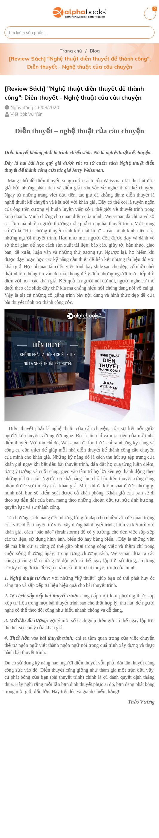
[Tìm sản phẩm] (79, 32)
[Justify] (146, 32)
